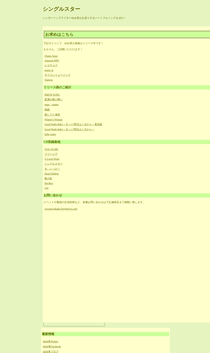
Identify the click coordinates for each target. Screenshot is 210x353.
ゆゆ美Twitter (50, 341)
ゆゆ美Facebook (52, 346)
